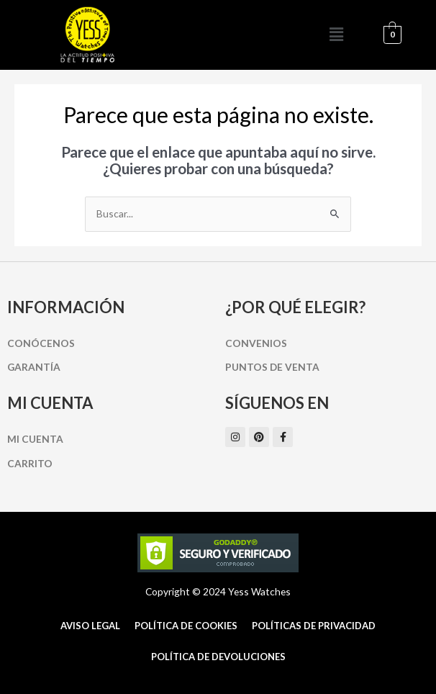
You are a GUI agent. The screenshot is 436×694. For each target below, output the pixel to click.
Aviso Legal (90, 625)
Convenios (256, 343)
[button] (336, 35)
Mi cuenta (35, 439)
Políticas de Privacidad (314, 625)
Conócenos (41, 343)
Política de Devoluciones (218, 656)
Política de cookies (186, 625)
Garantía (33, 367)
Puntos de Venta (272, 367)
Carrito (30, 463)
